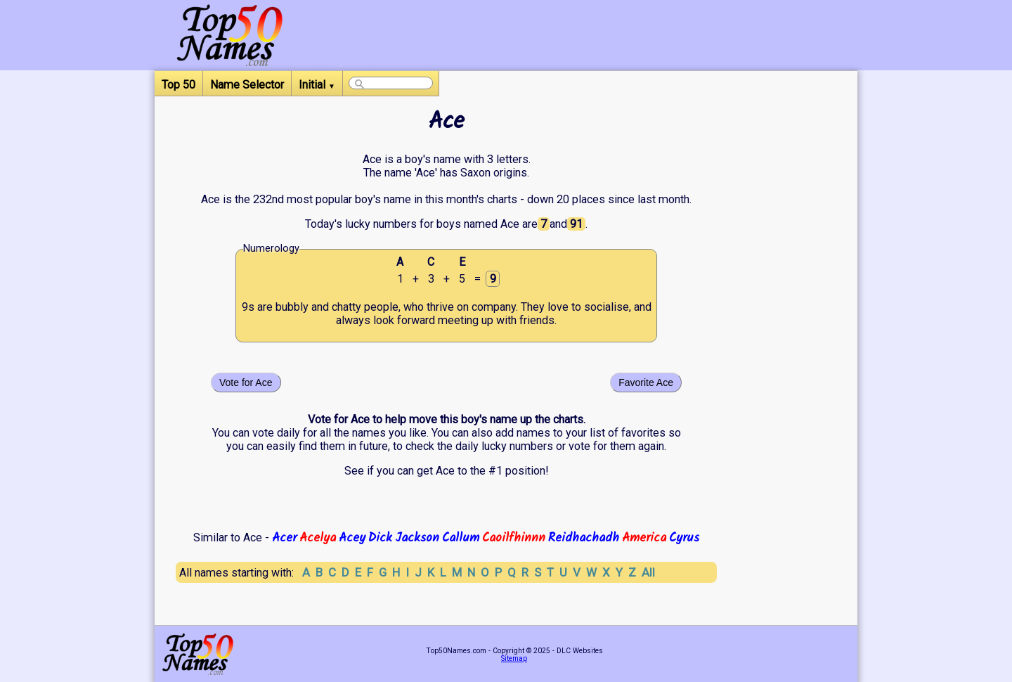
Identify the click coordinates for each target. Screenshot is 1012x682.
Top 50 (178, 84)
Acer (284, 538)
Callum (460, 538)
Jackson (417, 538)
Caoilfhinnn (513, 538)
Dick (380, 538)
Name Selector (247, 84)
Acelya (317, 538)
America (644, 538)
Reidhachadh (583, 538)
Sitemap (514, 658)
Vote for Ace (246, 382)
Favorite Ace (645, 382)
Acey (352, 538)
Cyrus (684, 538)
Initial (317, 84)
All (648, 572)
